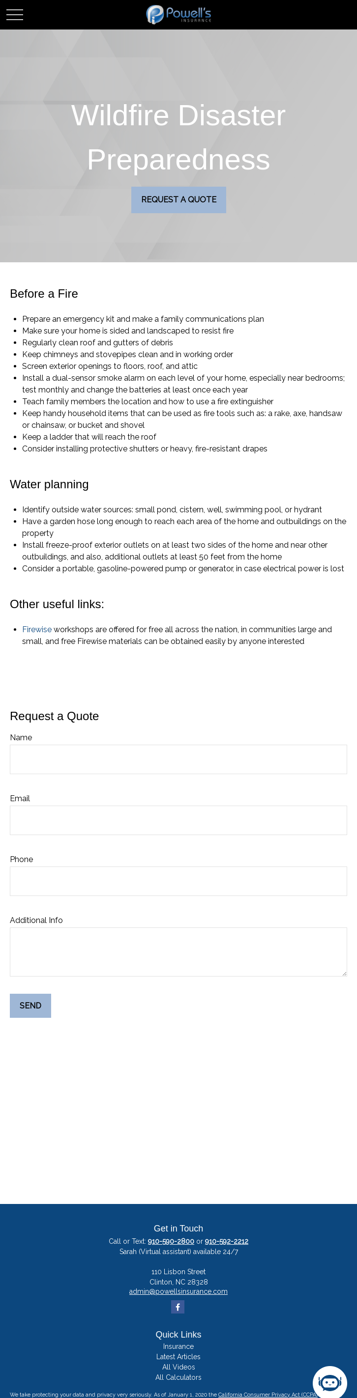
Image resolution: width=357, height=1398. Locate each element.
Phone (21, 859)
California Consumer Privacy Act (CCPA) (268, 1395)
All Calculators (178, 1377)
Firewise (37, 629)
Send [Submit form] (30, 1005)
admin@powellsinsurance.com (178, 1291)
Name (21, 737)
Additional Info (36, 920)
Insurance (178, 1346)
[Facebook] (177, 1307)
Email (20, 798)
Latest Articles (178, 1357)
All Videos (178, 1367)
